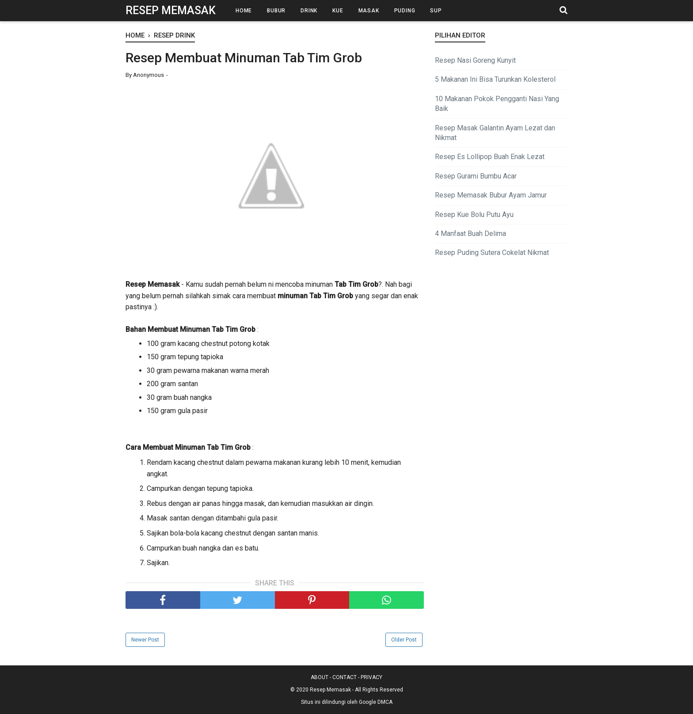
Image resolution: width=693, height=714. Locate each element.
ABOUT (319, 677)
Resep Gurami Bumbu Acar (476, 176)
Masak (368, 11)
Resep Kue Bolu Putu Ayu (474, 214)
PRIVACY (371, 677)
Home (244, 11)
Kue (337, 11)
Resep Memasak (171, 10)
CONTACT (344, 677)
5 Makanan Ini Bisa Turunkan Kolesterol (495, 79)
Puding (404, 11)
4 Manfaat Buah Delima (470, 233)
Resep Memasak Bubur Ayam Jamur (491, 195)
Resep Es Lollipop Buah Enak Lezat (489, 156)
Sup (436, 11)
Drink (309, 11)
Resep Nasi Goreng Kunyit (475, 60)
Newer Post (145, 640)
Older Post (404, 640)
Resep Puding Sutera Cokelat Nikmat (492, 252)
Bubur (276, 11)
